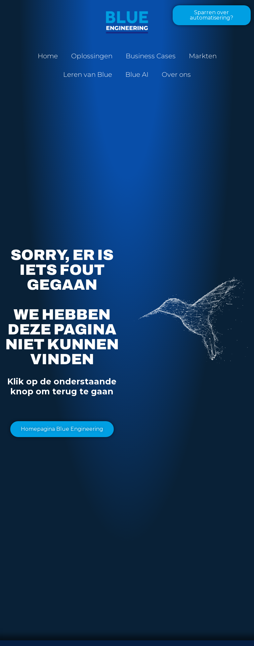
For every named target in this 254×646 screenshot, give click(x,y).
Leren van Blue (87, 74)
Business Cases (151, 56)
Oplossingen (91, 56)
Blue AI (136, 74)
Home (48, 56)
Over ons (176, 74)
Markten (203, 56)
